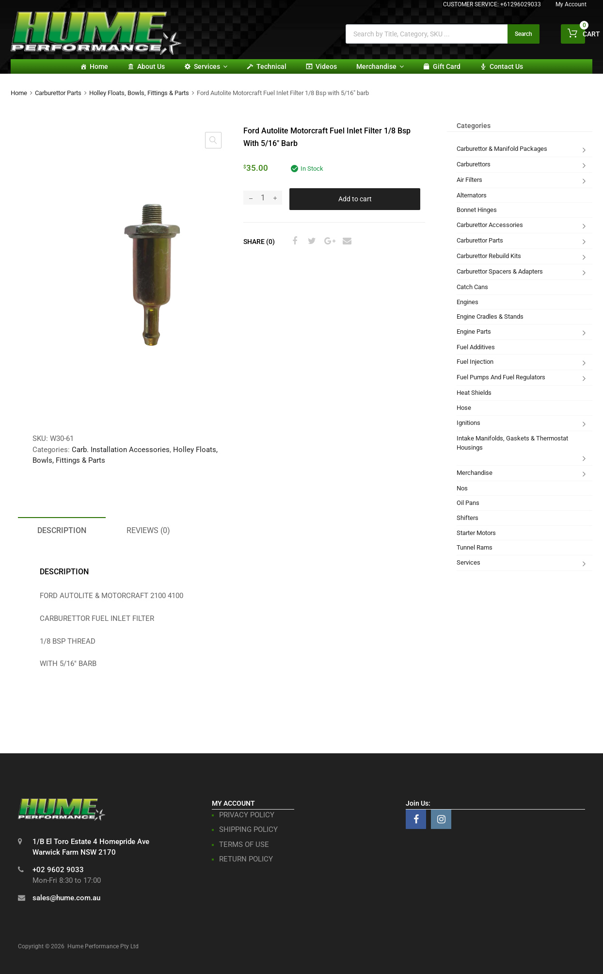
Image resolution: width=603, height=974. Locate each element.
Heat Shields (474, 392)
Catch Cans (472, 287)
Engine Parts (474, 331)
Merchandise (380, 66)
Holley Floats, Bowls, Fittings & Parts (139, 93)
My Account (571, 4)
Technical (271, 66)
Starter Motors (476, 532)
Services (210, 66)
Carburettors (474, 164)
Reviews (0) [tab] (148, 530)
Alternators (472, 195)
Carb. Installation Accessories (121, 449)
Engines (467, 302)
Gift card (446, 66)
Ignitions (468, 422)
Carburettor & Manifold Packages (502, 148)
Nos (462, 488)
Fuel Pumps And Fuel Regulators (501, 377)
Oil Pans (468, 502)
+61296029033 (520, 4)
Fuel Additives (476, 347)
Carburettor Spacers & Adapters (500, 271)
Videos (326, 66)
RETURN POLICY (246, 859)
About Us (151, 66)
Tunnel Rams (474, 547)
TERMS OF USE (244, 844)
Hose (464, 407)
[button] (213, 140)
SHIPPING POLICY (248, 829)
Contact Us (506, 66)
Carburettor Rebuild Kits (489, 256)
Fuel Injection (475, 361)
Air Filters (469, 179)
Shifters (467, 517)
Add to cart (355, 199)
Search (523, 34)
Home (99, 66)
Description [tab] (61, 530)
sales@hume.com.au (66, 897)
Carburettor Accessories (490, 224)
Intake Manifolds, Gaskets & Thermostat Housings (512, 443)
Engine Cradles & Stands (490, 316)
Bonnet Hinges (477, 209)
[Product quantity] (263, 198)
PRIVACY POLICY (246, 815)
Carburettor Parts (58, 93)
